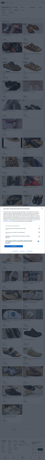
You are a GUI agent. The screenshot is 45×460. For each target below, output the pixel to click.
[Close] (42, 209)
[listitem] (22, 226)
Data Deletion (15, 251)
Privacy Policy (29, 251)
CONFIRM (13, 246)
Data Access (22, 251)
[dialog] (22, 230)
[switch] (39, 228)
